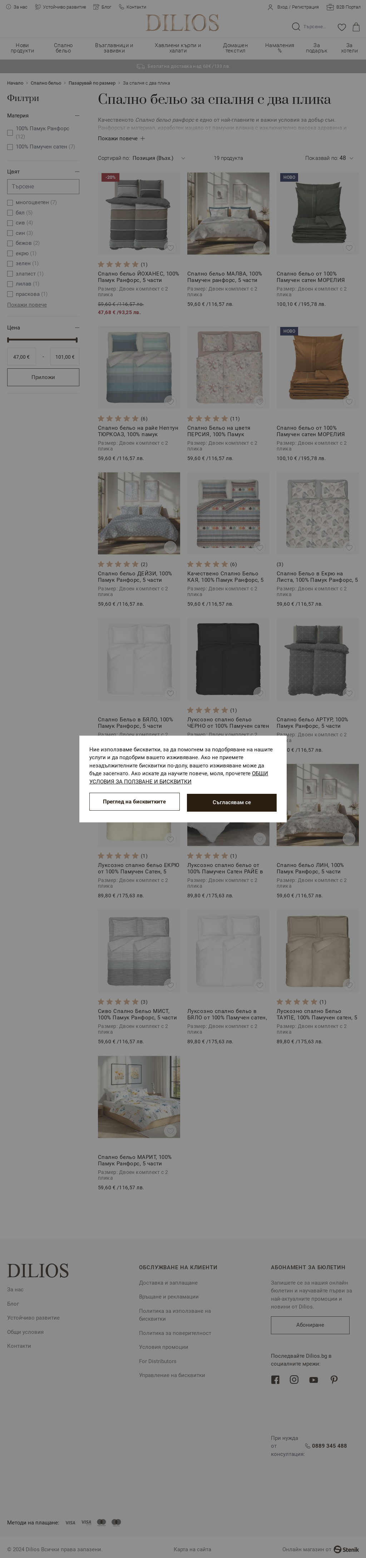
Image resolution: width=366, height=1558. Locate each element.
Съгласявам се (232, 802)
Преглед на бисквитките (134, 802)
